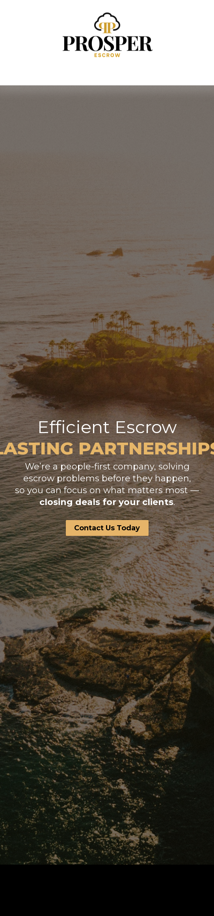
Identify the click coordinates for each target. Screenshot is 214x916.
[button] (107, 73)
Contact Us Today (107, 528)
